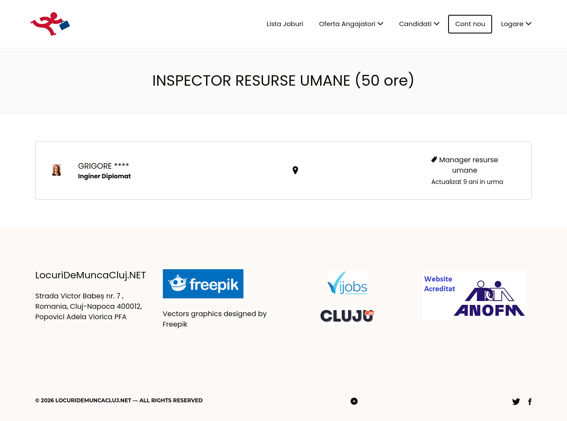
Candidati (415, 23)
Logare (512, 23)
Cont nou (470, 23)
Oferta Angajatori (347, 23)
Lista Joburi (285, 23)
